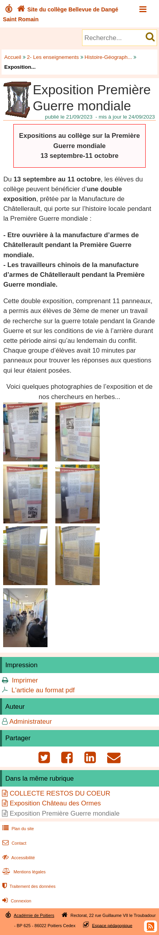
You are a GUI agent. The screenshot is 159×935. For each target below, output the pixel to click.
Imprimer (25, 680)
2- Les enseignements (53, 57)
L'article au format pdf (43, 690)
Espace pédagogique (112, 925)
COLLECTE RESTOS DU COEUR (60, 793)
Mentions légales (23, 871)
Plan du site (17, 828)
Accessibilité (18, 857)
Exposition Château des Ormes (55, 803)
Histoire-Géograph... (108, 57)
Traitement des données (28, 886)
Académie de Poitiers (34, 915)
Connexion (16, 900)
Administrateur (30, 721)
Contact (13, 843)
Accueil (12, 57)
